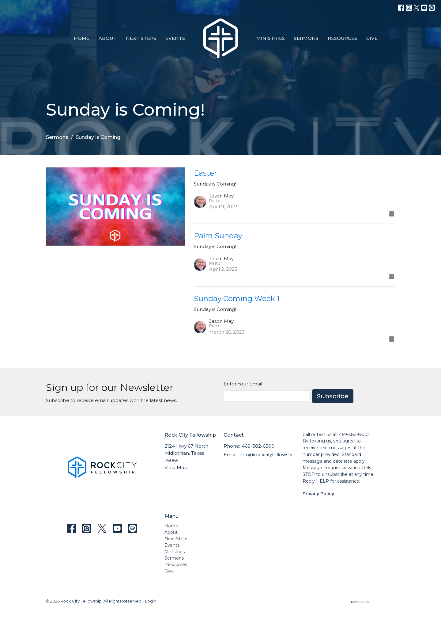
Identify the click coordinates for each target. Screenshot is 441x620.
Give (372, 38)
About (108, 38)
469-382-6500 (258, 446)
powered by (373, 601)
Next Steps (141, 38)
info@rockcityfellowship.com (268, 454)
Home (81, 38)
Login (150, 601)
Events (175, 38)
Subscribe (333, 396)
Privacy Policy (318, 493)
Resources (342, 38)
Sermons (306, 38)
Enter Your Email (243, 384)
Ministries (270, 38)
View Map (175, 467)
